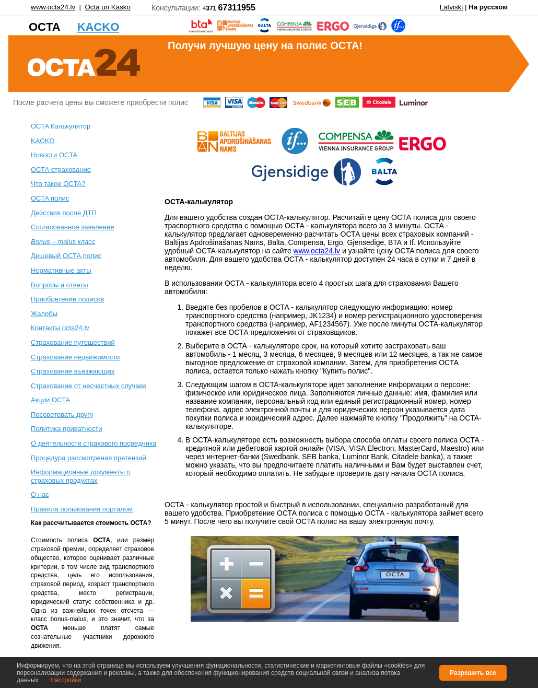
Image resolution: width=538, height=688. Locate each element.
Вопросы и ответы (59, 285)
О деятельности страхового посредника (93, 443)
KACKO (43, 141)
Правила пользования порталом (82, 509)
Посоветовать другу (62, 414)
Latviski (451, 7)
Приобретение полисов (67, 299)
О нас (40, 494)
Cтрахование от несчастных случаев (89, 386)
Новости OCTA (54, 155)
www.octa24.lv (53, 7)
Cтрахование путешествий (73, 342)
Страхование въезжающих (72, 371)
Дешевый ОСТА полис (66, 256)
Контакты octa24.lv (60, 328)
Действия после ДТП (64, 213)
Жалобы (44, 314)
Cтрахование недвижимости (75, 357)
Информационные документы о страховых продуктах (81, 476)
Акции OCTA (50, 400)
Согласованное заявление (72, 227)
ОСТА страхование (61, 169)
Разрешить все (473, 673)
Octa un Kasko (107, 7)
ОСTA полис (50, 198)
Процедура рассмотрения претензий (88, 458)
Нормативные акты (61, 270)
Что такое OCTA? (58, 184)
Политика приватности (66, 429)
